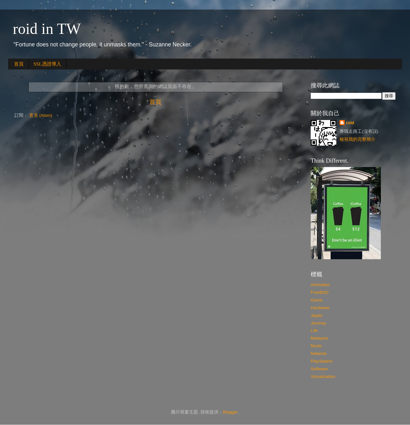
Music (316, 345)
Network (319, 353)
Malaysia (319, 338)
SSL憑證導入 (47, 64)
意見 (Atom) (40, 115)
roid (350, 122)
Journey (318, 323)
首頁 (19, 64)
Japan (317, 315)
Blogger (230, 412)
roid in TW (47, 28)
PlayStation (321, 361)
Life (314, 330)
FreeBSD (320, 292)
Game (317, 300)
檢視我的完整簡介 (357, 139)
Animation (320, 284)
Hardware (320, 307)
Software (319, 368)
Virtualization (323, 376)
